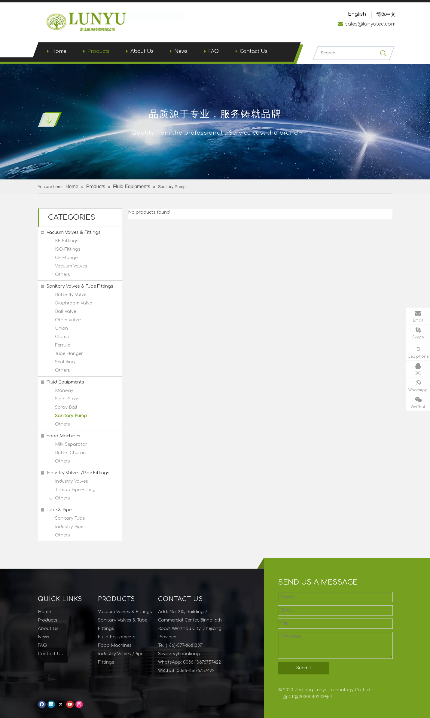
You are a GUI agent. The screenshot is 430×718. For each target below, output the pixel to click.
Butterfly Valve (70, 294)
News (181, 51)
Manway (64, 390)
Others (62, 274)
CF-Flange (66, 257)
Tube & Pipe (59, 510)
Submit (303, 668)
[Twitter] (60, 704)
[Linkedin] (51, 704)
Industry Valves (71, 481)
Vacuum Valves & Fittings (74, 232)
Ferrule (62, 345)
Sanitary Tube (70, 518)
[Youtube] (70, 704)
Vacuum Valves (71, 266)
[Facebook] (42, 704)
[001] (50, 119)
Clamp (62, 337)
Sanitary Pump (71, 416)
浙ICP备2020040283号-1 (307, 697)
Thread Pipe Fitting (75, 489)
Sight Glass (67, 399)
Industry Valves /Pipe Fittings (78, 473)
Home (58, 51)
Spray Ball (66, 407)
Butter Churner (71, 453)
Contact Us (253, 51)
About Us (142, 51)
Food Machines (63, 436)
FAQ (214, 51)
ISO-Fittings (68, 249)
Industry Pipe (69, 526)
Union (61, 328)
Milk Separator (71, 444)
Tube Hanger (69, 353)
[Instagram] (79, 704)
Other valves (69, 320)
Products (98, 51)
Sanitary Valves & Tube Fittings (80, 286)
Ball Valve (65, 311)
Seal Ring (65, 362)
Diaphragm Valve (73, 303)
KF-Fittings (66, 241)
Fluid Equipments (65, 382)
